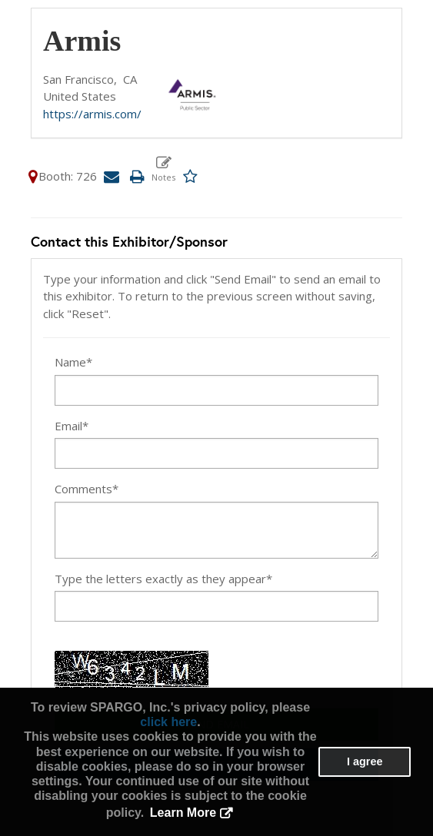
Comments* (86, 488)
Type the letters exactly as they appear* (163, 578)
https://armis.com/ (92, 113)
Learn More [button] (183, 812)
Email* (71, 425)
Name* (73, 362)
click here (168, 721)
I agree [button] (364, 761)
